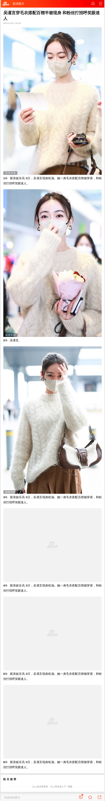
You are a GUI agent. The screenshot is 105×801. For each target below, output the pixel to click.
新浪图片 (18, 3)
